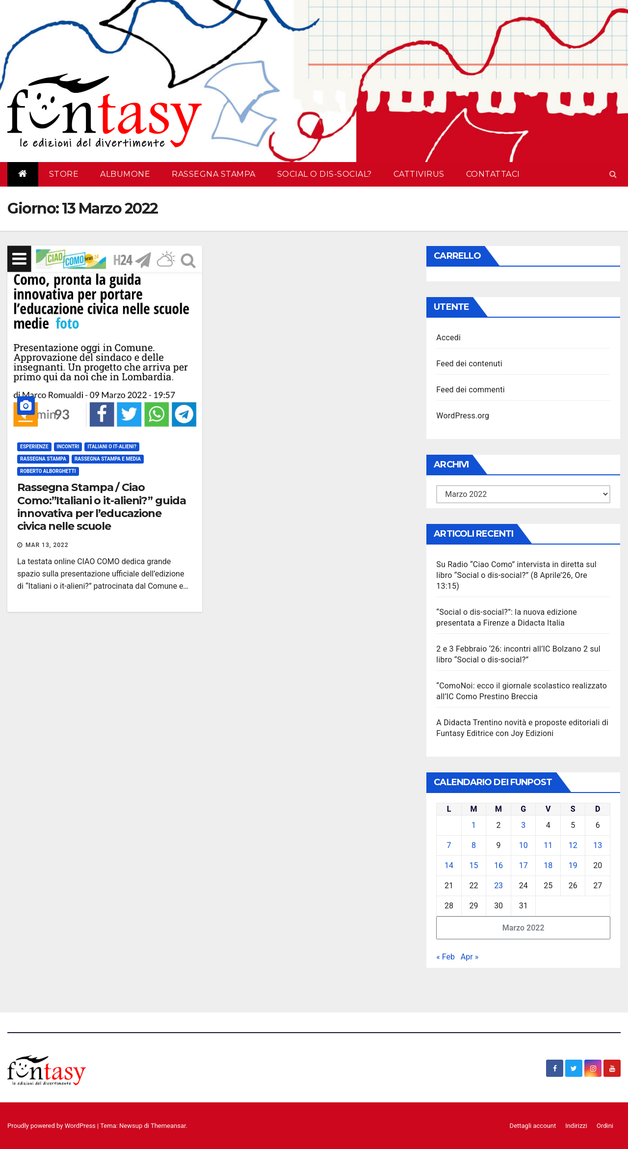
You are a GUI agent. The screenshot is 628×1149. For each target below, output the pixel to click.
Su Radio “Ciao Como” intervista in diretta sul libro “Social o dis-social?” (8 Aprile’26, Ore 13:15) (516, 575)
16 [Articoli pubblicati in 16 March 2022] (498, 865)
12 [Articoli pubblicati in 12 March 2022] (573, 845)
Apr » (469, 956)
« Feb (445, 956)
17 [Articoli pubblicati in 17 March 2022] (523, 865)
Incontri (68, 446)
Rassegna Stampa (214, 174)
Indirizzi (576, 1125)
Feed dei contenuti (469, 363)
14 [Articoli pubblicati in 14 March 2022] (449, 865)
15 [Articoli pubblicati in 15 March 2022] (474, 865)
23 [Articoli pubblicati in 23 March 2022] (498, 885)
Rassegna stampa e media (108, 459)
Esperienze (34, 446)
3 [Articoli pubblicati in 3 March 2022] (523, 825)
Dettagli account (533, 1125)
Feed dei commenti (470, 389)
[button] (613, 174)
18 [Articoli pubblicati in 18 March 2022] (548, 865)
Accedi (448, 337)
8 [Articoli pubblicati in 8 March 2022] (473, 845)
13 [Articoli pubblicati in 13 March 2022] (597, 845)
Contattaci (493, 174)
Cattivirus (419, 174)
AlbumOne (125, 174)
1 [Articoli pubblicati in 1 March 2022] (473, 825)
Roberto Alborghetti (48, 471)
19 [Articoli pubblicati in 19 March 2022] (573, 865)
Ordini (605, 1125)
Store (64, 174)
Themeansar (168, 1125)
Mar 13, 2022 (47, 545)
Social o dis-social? (324, 174)
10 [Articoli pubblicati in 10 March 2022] (523, 845)
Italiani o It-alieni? (111, 446)
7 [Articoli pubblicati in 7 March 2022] (449, 845)
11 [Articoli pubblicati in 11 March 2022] (548, 845)
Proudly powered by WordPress (52, 1125)
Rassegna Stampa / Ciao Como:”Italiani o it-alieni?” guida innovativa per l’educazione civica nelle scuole (101, 507)
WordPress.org (462, 415)
